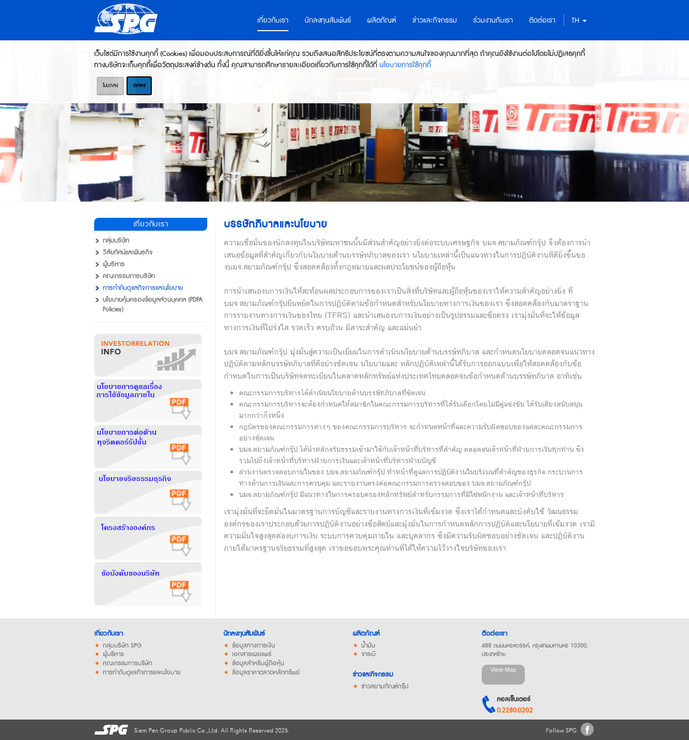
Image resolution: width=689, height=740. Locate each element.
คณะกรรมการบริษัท (129, 276)
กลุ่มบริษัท (116, 241)
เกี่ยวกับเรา (108, 634)
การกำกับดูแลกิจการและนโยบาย (143, 288)
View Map (503, 669)
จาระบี (368, 654)
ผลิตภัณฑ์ (366, 634)
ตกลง (139, 85)
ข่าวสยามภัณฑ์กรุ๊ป (385, 687)
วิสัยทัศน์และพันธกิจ (128, 253)
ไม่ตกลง (110, 85)
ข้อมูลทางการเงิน (253, 646)
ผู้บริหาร (114, 264)
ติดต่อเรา (494, 634)
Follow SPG (561, 731)
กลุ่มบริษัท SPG (122, 646)
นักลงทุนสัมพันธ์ (244, 634)
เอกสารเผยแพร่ (251, 654)
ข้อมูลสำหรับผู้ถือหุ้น (258, 663)
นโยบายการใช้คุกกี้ (405, 65)
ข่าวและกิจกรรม (373, 675)
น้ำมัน (368, 646)
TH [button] (579, 20)
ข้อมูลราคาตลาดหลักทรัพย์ (266, 673)
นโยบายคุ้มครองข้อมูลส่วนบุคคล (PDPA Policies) (152, 305)
